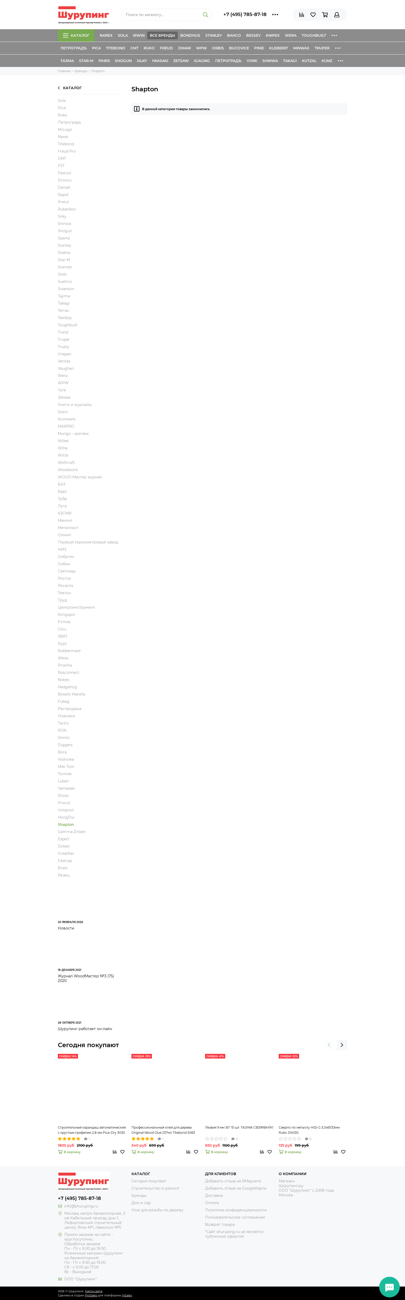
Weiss (63, 658)
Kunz (327, 60)
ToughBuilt (314, 35)
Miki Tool (66, 766)
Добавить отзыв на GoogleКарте (236, 1188)
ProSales (91, 1295)
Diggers (65, 745)
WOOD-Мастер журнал (80, 477)
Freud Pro (67, 151)
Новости (66, 928)
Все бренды (162, 35)
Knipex (273, 35)
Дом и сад (141, 1202)
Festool (64, 173)
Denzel (64, 187)
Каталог (76, 35)
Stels (62, 274)
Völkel (63, 441)
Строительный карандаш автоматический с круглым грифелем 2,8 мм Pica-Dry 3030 (92, 1130)
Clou (62, 629)
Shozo (63, 795)
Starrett (65, 267)
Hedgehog (67, 687)
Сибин (64, 564)
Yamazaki (66, 788)
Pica (96, 48)
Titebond (115, 48)
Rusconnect (68, 672)
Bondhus (190, 35)
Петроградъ (73, 48)
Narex (106, 35)
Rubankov (67, 209)
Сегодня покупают (88, 1045)
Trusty (63, 346)
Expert (63, 839)
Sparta (64, 238)
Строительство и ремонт (155, 1188)
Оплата (212, 1202)
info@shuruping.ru (81, 1206)
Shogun (123, 60)
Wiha (62, 448)
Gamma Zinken (72, 831)
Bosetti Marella (71, 694)
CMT (134, 48)
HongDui (66, 817)
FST (61, 165)
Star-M (86, 60)
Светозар (67, 571)
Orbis (218, 48)
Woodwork (68, 469)
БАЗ (61, 484)
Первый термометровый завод (88, 542)
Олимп (64, 535)
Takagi (290, 60)
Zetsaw (181, 60)
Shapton (66, 824)
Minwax (301, 48)
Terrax (63, 310)
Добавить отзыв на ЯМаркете (233, 1181)
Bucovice (239, 48)
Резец (63, 875)
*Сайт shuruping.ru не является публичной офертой (234, 1234)
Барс (62, 491)
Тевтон (64, 593)
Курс (62, 643)
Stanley (213, 35)
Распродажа (69, 708)
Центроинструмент (76, 607)
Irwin (139, 35)
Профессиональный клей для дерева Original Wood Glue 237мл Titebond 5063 (163, 1130)
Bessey (253, 35)
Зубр (62, 498)
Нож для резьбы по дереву (157, 1210)
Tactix (63, 723)
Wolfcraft (66, 462)
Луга (62, 506)
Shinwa (270, 60)
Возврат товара (220, 1224)
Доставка (214, 1195)
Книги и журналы (75, 404)
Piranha (65, 665)
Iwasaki (160, 60)
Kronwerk (66, 419)
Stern (63, 412)
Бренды (138, 1195)
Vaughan (66, 368)
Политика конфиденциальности (236, 1210)
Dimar (184, 48)
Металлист (68, 527)
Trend (63, 332)
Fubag (63, 701)
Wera (291, 35)
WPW (201, 48)
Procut (64, 802)
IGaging (202, 60)
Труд (62, 600)
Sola (123, 35)
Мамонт (65, 520)
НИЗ (62, 549)
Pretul (63, 202)
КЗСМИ (65, 513)
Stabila (64, 252)
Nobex (63, 679)
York (252, 60)
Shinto (64, 737)
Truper (322, 48)
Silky (142, 60)
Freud (166, 48)
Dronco (65, 180)
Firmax (64, 621)
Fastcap (65, 860)
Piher (104, 60)
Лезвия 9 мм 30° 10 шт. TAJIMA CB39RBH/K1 (239, 1127)
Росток (64, 578)
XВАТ (62, 636)
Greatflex (66, 853)
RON (62, 730)
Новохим (66, 716)
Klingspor (66, 614)
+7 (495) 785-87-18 (245, 14)
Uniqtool (66, 810)
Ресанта (65, 585)
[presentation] (329, 1045)
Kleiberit (278, 48)
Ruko (149, 48)
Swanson (66, 288)
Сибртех (66, 556)
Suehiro (65, 281)
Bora (62, 752)
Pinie (259, 48)
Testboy (65, 317)
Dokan (64, 846)
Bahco (234, 35)
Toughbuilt (67, 325)
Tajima (67, 60)
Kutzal (309, 60)
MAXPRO (66, 426)
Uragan (64, 354)
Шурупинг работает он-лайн (85, 1028)
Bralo (63, 868)
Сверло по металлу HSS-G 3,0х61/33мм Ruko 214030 (309, 1130)
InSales (127, 1295)
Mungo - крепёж (73, 433)
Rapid (63, 194)
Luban (63, 781)
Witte (63, 455)
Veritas (64, 361)
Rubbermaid (69, 650)
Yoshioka (66, 759)
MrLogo (65, 129)
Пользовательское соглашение (235, 1217)
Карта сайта (93, 1291)
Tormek (65, 774)
